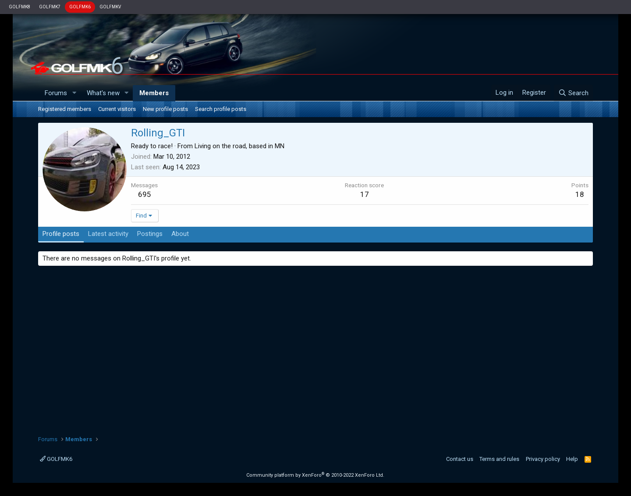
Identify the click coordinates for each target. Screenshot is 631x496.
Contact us (459, 459)
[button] (74, 93)
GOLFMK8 (19, 6)
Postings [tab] (150, 234)
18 (579, 194)
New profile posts (165, 109)
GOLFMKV (110, 6)
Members (154, 93)
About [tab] (180, 234)
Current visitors (117, 109)
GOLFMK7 (49, 6)
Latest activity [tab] (108, 234)
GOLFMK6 (80, 6)
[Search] (573, 93)
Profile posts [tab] (61, 234)
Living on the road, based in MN (239, 146)
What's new (103, 93)
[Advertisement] (315, 347)
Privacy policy (543, 459)
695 (144, 194)
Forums (56, 93)
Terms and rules (499, 459)
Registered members (64, 109)
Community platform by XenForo (315, 475)
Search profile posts (220, 109)
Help (572, 459)
